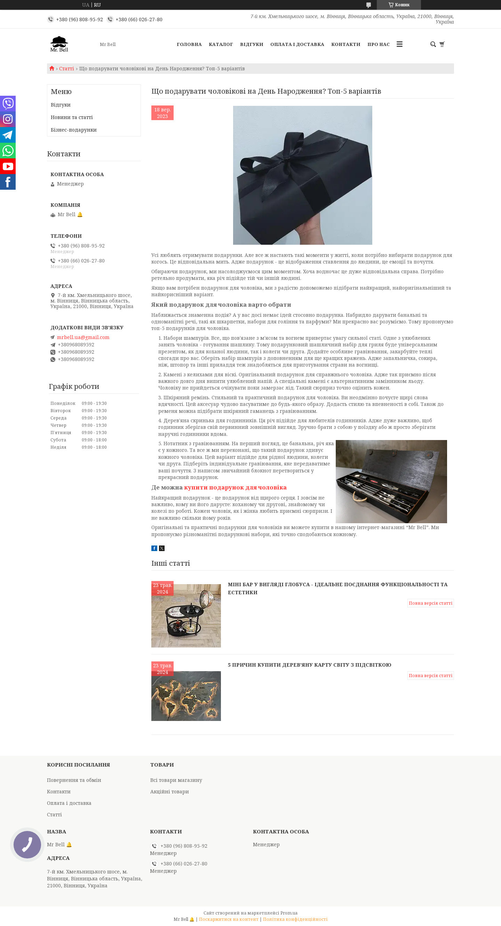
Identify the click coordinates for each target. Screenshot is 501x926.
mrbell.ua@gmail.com (83, 337)
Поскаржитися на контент (229, 919)
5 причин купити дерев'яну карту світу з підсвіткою (309, 664)
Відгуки (251, 44)
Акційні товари (169, 791)
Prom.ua (288, 913)
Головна (189, 44)
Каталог (221, 44)
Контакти (345, 44)
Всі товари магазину (176, 780)
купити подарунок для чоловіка (235, 487)
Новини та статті (72, 117)
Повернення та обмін (74, 780)
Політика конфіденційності (295, 919)
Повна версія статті (431, 603)
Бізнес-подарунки (74, 129)
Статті (66, 68)
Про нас (378, 44)
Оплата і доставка (297, 44)
